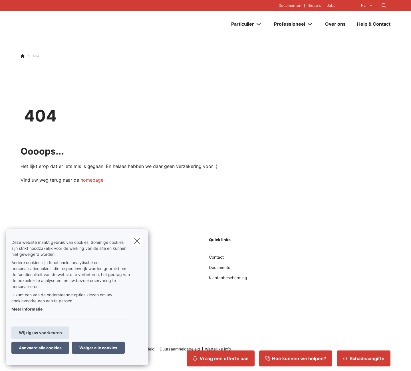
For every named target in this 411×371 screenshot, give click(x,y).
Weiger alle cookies (98, 347)
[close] (137, 240)
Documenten (290, 5)
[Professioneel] (287, 27)
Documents (219, 267)
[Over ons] (335, 27)
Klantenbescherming (228, 277)
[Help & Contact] (370, 27)
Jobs (331, 5)
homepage (91, 180)
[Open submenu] (259, 27)
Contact (216, 257)
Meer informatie (27, 309)
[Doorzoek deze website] (383, 5)
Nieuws (314, 5)
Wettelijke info (218, 349)
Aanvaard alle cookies (40, 347)
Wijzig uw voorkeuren (40, 332)
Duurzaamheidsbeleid (180, 349)
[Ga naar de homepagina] (78, 28)
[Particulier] (240, 27)
